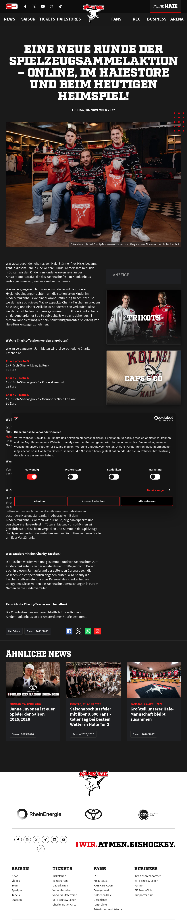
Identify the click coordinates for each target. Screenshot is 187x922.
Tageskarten (60, 880)
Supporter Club (143, 895)
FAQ (96, 876)
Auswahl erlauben (93, 501)
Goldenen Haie (103, 895)
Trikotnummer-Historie (108, 909)
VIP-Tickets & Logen (64, 899)
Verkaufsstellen (62, 890)
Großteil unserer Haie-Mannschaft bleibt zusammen (152, 718)
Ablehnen (40, 501)
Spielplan (17, 890)
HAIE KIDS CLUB (103, 885)
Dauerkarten (60, 885)
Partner (139, 885)
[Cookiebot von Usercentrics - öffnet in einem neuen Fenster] (157, 418)
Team (15, 885)
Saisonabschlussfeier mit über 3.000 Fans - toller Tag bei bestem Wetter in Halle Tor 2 (90, 721)
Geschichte (100, 899)
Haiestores (69, 19)
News (15, 876)
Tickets (47, 19)
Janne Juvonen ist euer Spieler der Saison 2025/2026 (32, 718)
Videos (16, 880)
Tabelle (16, 895)
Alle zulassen (146, 501)
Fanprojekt (100, 904)
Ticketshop (59, 876)
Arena (177, 19)
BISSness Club (143, 890)
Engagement (101, 890)
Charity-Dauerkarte (64, 904)
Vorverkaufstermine (65, 895)
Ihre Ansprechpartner (147, 876)
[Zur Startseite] (93, 15)
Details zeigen (156, 490)
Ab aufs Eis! (101, 880)
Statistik (17, 899)
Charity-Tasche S (17, 361)
